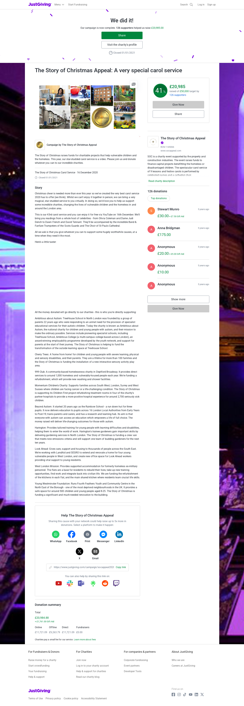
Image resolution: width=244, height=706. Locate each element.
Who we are (178, 660)
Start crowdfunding (38, 665)
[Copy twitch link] (116, 583)
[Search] (186, 4)
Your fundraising (37, 671)
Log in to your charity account (92, 665)
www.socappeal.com (171, 150)
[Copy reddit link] (105, 583)
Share (122, 35)
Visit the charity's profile (122, 44)
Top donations (159, 198)
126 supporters (177, 95)
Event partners (132, 665)
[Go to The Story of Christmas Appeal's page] (153, 141)
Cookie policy (71, 698)
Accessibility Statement (94, 698)
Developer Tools (132, 671)
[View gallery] (134, 84)
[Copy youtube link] (59, 583)
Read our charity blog (87, 676)
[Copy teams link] (81, 583)
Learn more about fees (85, 639)
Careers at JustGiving (183, 665)
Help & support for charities (91, 671)
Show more (181, 300)
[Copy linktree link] (93, 584)
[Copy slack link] (70, 583)
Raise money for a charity (42, 660)
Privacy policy (53, 698)
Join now (81, 660)
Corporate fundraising (136, 660)
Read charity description (161, 181)
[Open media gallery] (87, 107)
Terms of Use (35, 698)
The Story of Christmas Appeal (79, 144)
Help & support (36, 676)
